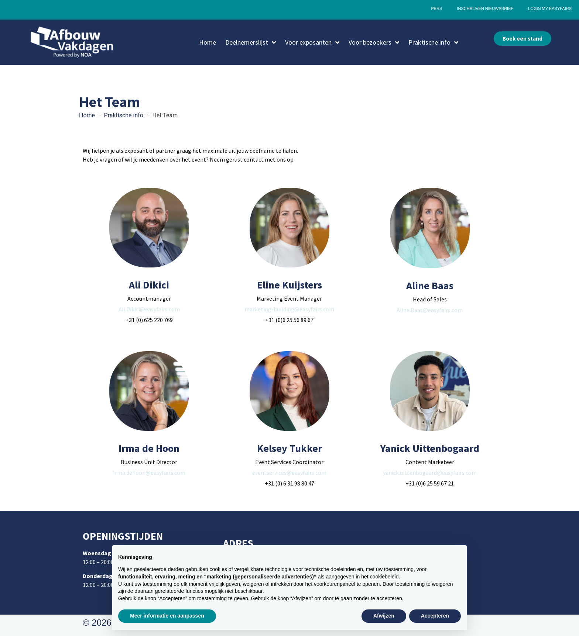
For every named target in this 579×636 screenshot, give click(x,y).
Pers (436, 8)
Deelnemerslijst (250, 42)
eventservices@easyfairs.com (289, 472)
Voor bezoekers (374, 42)
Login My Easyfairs (550, 8)
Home (207, 42)
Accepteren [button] (435, 616)
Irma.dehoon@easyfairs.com (149, 472)
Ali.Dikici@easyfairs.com (149, 309)
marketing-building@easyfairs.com (289, 309)
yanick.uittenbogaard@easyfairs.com (430, 472)
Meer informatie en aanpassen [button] (167, 616)
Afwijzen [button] (383, 616)
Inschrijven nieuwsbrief (485, 8)
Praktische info (433, 42)
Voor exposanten (312, 42)
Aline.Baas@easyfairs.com (430, 310)
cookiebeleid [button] (384, 577)
